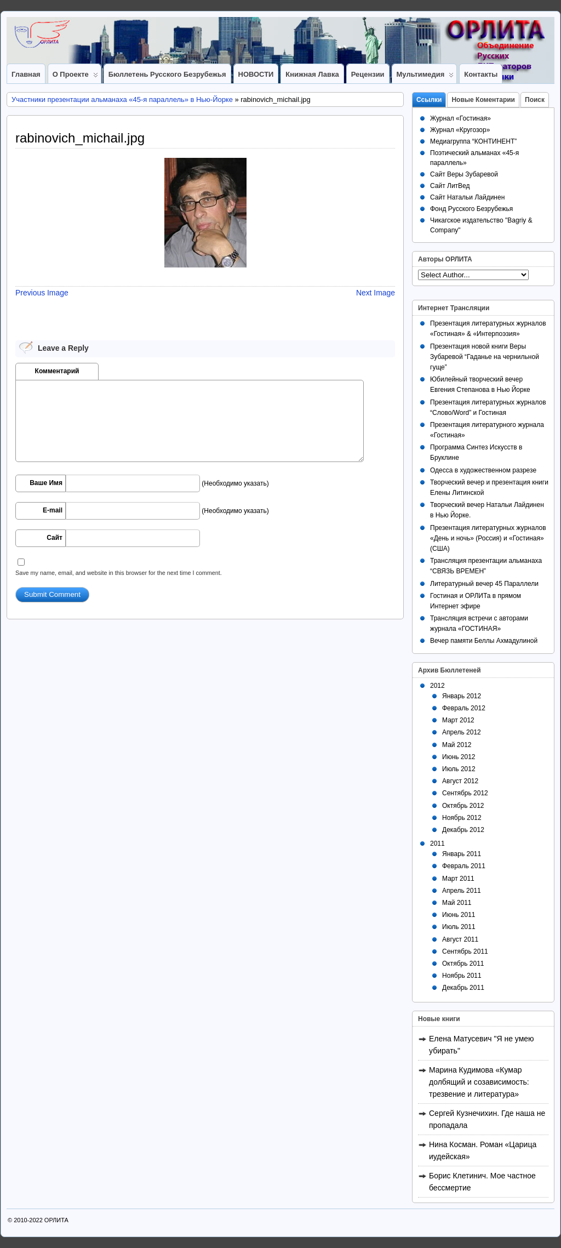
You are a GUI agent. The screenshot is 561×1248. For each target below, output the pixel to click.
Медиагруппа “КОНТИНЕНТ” (473, 141)
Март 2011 (458, 878)
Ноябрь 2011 (462, 975)
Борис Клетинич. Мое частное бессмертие (482, 1181)
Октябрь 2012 (463, 806)
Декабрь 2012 (463, 830)
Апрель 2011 (461, 890)
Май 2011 (457, 903)
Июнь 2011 (459, 915)
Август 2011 (460, 939)
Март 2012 (458, 720)
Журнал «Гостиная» (460, 118)
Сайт (54, 538)
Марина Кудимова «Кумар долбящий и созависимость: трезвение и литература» (479, 1081)
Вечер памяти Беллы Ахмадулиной (483, 641)
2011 (437, 843)
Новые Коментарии (483, 100)
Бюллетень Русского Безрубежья (167, 74)
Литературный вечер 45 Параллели (484, 584)
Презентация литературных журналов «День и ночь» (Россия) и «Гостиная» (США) (488, 538)
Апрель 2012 (461, 732)
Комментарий (57, 371)
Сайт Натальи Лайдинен (467, 197)
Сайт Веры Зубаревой (464, 174)
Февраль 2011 (463, 866)
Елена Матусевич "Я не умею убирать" (481, 1044)
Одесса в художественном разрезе (483, 470)
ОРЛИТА (56, 1220)
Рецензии (368, 74)
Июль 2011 (459, 927)
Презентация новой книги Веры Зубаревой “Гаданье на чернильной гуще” (484, 357)
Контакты (480, 74)
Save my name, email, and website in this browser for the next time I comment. (118, 572)
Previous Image (41, 292)
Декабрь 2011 (463, 987)
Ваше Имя (46, 483)
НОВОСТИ (256, 74)
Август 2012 (460, 781)
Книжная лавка (312, 74)
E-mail (52, 510)
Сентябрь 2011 (465, 951)
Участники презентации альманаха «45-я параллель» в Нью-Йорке (122, 99)
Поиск (535, 100)
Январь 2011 (461, 854)
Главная (26, 74)
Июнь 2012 (459, 757)
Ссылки (429, 100)
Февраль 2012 (463, 708)
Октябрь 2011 (463, 963)
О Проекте (75, 76)
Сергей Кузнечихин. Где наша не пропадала (487, 1119)
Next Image (375, 292)
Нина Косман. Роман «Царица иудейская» (482, 1150)
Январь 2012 (461, 696)
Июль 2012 (459, 769)
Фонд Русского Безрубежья (471, 209)
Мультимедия (425, 76)
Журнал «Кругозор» (460, 130)
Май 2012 (457, 745)
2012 (437, 685)
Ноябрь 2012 (462, 818)
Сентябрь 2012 (465, 793)
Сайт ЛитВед (450, 186)
